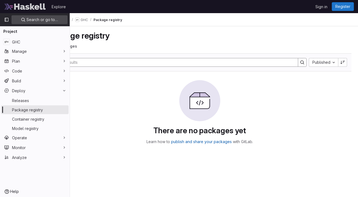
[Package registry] (35, 109)
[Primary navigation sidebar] (6, 19)
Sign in (321, 6)
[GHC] (35, 41)
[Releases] (35, 100)
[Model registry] (35, 128)
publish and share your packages (215, 141)
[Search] (186, 62)
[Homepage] (25, 6)
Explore (59, 6)
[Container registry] (35, 119)
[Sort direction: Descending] (342, 62)
